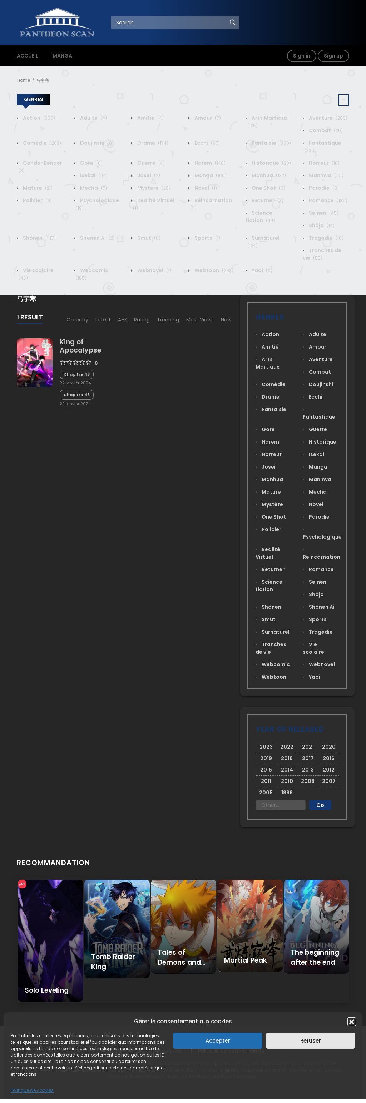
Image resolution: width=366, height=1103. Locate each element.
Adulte (93, 117)
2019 (266, 758)
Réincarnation (321, 556)
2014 (287, 769)
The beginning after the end (315, 957)
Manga (210, 175)
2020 (329, 746)
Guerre (150, 162)
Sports (206, 237)
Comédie (41, 142)
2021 (308, 746)
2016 (329, 758)
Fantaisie (271, 142)
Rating (142, 319)
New (226, 319)
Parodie (323, 187)
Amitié (150, 117)
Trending (168, 319)
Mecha (93, 187)
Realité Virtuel (268, 553)
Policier (37, 200)
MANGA (62, 55)
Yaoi (261, 270)
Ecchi (206, 142)
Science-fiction (260, 216)
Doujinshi (96, 142)
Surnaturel (275, 631)
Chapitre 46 (77, 374)
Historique (271, 162)
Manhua (268, 175)
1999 (287, 792)
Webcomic (275, 664)
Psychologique (322, 536)
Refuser (310, 1040)
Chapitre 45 (77, 395)
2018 (287, 758)
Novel (205, 187)
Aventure (327, 117)
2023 (266, 746)
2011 (266, 781)
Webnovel (153, 270)
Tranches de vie (322, 254)
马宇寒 (42, 80)
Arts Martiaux (268, 363)
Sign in (301, 55)
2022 (286, 746)
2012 (329, 769)
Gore (91, 162)
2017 (308, 758)
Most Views (200, 319)
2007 (329, 781)
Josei (148, 175)
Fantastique (319, 416)
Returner (267, 200)
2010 (287, 781)
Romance (327, 200)
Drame (152, 142)
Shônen (39, 237)
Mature (37, 187)
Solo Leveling (47, 990)
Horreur (324, 162)
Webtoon (213, 270)
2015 (266, 769)
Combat (325, 130)
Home (23, 80)
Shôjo (321, 225)
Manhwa (325, 175)
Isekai (93, 175)
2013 (308, 769)
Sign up (333, 55)
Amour (207, 117)
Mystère (153, 187)
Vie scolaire (313, 648)
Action (38, 117)
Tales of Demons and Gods (179, 962)
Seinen (323, 212)
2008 (308, 781)
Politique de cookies (32, 1090)
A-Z (122, 319)
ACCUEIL (27, 55)
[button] (351, 1021)
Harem (209, 162)
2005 (266, 792)
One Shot (268, 187)
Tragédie (325, 237)
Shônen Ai (97, 237)
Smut (148, 237)
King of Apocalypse (80, 346)
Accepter (218, 1040)
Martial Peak (245, 960)
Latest (103, 319)
